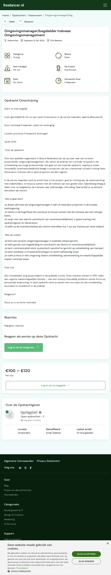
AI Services (10, 523)
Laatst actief (84, 429)
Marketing (9, 519)
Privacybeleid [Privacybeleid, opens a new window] (22, 568)
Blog (6, 485)
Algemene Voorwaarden (19, 461)
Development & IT (13, 510)
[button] (5, 21)
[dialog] (55, 557)
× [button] (107, 543)
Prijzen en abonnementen (18, 490)
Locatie (22, 429)
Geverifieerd (53, 429)
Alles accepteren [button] (86, 554)
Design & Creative (13, 514)
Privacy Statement (48, 461)
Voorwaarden (11, 494)
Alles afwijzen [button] (86, 561)
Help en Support (12, 539)
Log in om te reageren (23, 347)
